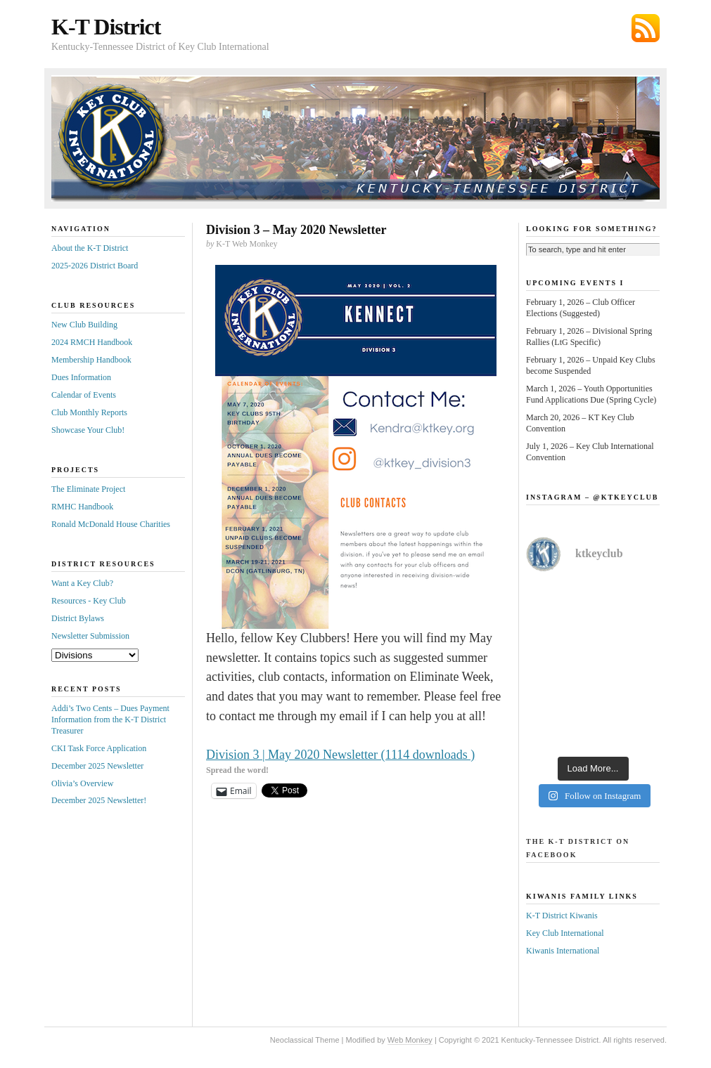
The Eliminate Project (88, 489)
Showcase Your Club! (87, 430)
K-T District (105, 26)
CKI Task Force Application (98, 748)
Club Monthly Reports (89, 412)
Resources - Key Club (88, 601)
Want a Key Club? (82, 583)
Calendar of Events (83, 395)
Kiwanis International (562, 951)
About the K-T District (89, 248)
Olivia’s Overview (82, 783)
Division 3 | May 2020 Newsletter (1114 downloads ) (340, 755)
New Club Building (84, 325)
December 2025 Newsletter (97, 766)
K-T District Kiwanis (562, 915)
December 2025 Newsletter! (98, 800)
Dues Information (81, 377)
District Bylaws (77, 618)
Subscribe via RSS (646, 28)
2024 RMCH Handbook (91, 342)
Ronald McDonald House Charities (110, 524)
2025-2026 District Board (94, 266)
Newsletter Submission (90, 636)
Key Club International (565, 933)
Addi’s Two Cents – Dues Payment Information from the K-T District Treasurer (110, 719)
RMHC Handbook (82, 507)
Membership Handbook (91, 360)
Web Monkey (410, 1040)
